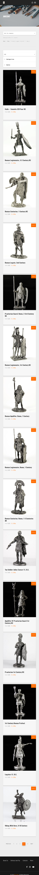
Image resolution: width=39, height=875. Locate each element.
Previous (8, 843)
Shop (8, 41)
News (31, 860)
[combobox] (19, 33)
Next (32, 843)
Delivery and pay (15, 860)
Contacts (25, 860)
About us (5, 860)
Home (4, 41)
